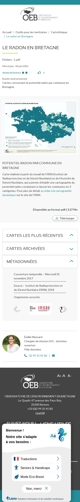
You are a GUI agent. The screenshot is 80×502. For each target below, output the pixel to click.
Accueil (6, 32)
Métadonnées (22, 261)
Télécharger (67, 218)
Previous (16, 309)
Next (64, 309)
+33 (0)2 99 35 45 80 (40, 408)
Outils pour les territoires (31, 32)
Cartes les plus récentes (35, 235)
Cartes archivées (26, 248)
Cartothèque (59, 32)
